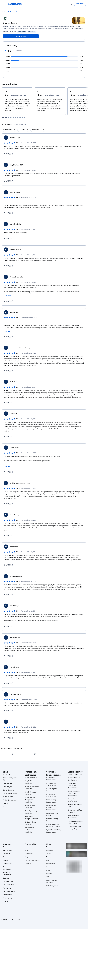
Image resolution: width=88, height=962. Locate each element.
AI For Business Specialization (51, 784)
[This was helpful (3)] (8, 212)
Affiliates (49, 877)
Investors (49, 850)
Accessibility (50, 864)
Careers (5, 857)
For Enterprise (8, 881)
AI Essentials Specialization (51, 779)
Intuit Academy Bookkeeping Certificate (30, 830)
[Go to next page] (39, 754)
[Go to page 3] (17, 754)
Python (5, 803)
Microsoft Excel (8, 797)
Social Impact (7, 895)
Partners (27, 850)
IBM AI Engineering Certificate (31, 812)
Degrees (6, 878)
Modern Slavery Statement (51, 881)
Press (48, 847)
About (5, 847)
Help (47, 860)
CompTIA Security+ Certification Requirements (74, 793)
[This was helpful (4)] (8, 181)
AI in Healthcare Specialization (51, 795)
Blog (26, 857)
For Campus (7, 888)
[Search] (70, 3)
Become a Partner (9, 891)
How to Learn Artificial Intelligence (75, 811)
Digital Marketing (8, 790)
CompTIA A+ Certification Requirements (72, 785)
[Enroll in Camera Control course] (21, 36)
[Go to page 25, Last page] (35, 754)
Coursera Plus (7, 864)
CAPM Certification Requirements (74, 779)
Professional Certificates (7, 868)
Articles (48, 870)
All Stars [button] (22, 130)
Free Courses (7, 898)
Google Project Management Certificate (30, 800)
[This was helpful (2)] (8, 265)
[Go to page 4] (22, 754)
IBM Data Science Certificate (30, 823)
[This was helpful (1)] (8, 301)
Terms (48, 854)
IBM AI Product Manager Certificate (31, 817)
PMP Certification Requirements (73, 817)
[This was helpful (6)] (8, 153)
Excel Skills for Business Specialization (51, 807)
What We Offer (8, 850)
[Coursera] (15, 3)
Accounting (7, 774)
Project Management (10, 800)
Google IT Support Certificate (31, 793)
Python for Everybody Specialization (53, 831)
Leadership (7, 854)
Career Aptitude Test (75, 774)
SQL (4, 807)
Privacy (48, 857)
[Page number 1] (8, 754)
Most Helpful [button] (36, 130)
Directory (49, 874)
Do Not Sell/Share (52, 886)
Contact (48, 867)
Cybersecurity (8, 783)
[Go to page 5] (26, 754)
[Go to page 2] (13, 754)
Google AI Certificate (32, 778)
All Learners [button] (7, 130)
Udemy (5, 901)
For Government (8, 885)
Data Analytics (7, 787)
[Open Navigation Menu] (4, 3)
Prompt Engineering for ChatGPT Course (53, 825)
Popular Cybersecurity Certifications (75, 822)
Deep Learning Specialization (51, 801)
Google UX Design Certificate (30, 806)
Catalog (5, 860)
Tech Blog (28, 864)
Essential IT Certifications (72, 800)
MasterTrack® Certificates (7, 873)
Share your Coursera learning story (74, 828)
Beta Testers (29, 854)
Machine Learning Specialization (52, 820)
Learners (28, 847)
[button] (12, 748)
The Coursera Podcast (32, 860)
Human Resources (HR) (10, 793)
